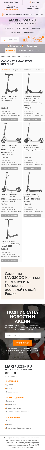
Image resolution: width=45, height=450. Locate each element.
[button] (11, 9)
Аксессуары (34, 50)
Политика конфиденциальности (18, 428)
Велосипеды (32, 46)
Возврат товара (12, 392)
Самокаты (10, 50)
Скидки (9, 425)
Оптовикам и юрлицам (28, 28)
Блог (8, 421)
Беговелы (22, 50)
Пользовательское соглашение (18, 412)
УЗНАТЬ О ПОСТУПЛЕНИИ (9, 119)
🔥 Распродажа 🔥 (16, 46)
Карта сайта (11, 405)
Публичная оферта (13, 408)
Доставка (10, 385)
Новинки (15, 32)
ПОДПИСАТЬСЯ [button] (22, 343)
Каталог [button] (9, 28)
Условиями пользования (31, 350)
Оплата (9, 388)
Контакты (29, 32)
